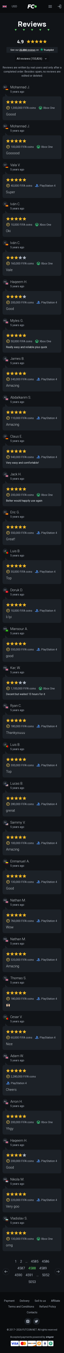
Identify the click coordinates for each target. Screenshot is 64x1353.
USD (14, 6)
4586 (45, 1261)
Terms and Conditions (21, 1306)
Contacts (32, 1312)
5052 (45, 1275)
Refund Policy (47, 1306)
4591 (29, 1275)
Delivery (25, 1300)
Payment (9, 1300)
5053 (32, 1282)
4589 (43, 1268)
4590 (18, 1275)
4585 (34, 1261)
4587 (21, 1268)
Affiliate (55, 1300)
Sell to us (40, 1300)
